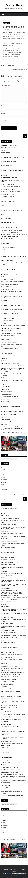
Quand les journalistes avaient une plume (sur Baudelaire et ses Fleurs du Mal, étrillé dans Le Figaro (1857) (13, 370)
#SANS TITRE (4, 175)
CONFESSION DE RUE (6, 330)
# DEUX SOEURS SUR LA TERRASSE (9, 313)
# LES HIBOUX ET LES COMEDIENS (9, 284)
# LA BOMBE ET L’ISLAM (7, 254)
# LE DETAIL (4, 150)
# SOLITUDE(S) (4, 168)
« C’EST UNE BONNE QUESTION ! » (9, 342)
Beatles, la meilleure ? (6, 361)
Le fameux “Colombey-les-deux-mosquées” (12, 432)
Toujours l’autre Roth (6, 391)
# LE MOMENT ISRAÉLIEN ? (7, 267)
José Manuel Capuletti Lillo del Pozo (10, 363)
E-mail (3, 113)
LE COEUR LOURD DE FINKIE (8, 321)
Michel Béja (14, 5)
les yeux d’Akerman (7, 65)
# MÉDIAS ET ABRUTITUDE (7, 289)
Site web (3, 120)
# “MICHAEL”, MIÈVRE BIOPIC (8, 147)
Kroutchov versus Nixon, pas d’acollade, (11, 333)
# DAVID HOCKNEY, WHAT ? (8, 238)
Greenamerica (4, 358)
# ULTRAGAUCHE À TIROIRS (8, 279)
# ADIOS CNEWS (5, 243)
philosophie (4, 477)
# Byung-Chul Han (5, 152)
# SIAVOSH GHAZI (5, 225)
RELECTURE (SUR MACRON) (8, 196)
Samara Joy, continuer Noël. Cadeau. (10, 409)
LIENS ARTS (4, 323)
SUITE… (3, 214)
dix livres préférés (5, 419)
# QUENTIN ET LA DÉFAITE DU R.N (9, 303)
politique (3, 482)
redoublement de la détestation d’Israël (11, 365)
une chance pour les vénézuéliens (9, 396)
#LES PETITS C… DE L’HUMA (8, 201)
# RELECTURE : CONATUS (7, 194)
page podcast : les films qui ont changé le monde (13, 417)
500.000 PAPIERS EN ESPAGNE (8, 316)
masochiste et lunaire (6, 394)
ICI (17, 494)
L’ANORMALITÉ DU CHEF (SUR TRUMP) (10, 186)
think (2, 487)
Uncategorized (6, 23)
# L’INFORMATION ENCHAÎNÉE (8, 161)
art (2, 467)
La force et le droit (5, 399)
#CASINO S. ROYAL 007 (7, 294)
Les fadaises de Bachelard (7, 353)
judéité (3, 470)
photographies (5, 479)
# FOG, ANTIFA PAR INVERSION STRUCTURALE (12, 281)
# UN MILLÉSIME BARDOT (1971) (9, 145)
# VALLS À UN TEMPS (6, 286)
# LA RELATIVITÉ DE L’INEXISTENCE (9, 274)
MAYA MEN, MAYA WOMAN (8, 335)
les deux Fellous (5, 389)
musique (3, 474)
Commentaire (5, 85)
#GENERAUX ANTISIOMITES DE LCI (9, 199)
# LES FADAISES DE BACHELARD (9, 178)
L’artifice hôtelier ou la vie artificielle (10, 404)
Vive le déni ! (4, 424)
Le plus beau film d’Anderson (18, 69)
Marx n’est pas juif (6, 422)
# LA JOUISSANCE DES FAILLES (8, 269)
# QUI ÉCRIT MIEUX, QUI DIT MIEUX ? (10, 155)
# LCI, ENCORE (4, 208)
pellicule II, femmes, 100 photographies (11, 356)
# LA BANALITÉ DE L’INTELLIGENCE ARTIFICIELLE (13, 173)
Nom (2, 106)
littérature (3, 472)
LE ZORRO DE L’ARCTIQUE (7, 318)
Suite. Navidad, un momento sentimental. (11, 406)
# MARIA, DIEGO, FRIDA (7, 260)
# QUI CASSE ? (4, 300)
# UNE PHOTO (4, 241)
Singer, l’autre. (5, 384)
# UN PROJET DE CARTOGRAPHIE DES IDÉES (12, 170)
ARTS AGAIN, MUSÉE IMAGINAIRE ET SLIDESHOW (13, 325)
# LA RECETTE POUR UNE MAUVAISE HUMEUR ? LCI (14, 272)
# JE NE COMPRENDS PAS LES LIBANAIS (11, 191)
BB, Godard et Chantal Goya (8, 378)
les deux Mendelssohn (7, 386)
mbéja (12, 29)
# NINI (2, 277)
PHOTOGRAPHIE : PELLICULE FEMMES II (11, 328)
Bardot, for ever (5, 401)
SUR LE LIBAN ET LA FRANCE (8, 189)
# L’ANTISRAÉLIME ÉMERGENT (8, 184)
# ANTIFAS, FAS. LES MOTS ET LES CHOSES (11, 291)
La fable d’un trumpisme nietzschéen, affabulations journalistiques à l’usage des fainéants (11, 428)
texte (2, 484)
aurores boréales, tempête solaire (9, 348)
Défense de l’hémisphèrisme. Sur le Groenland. (13, 351)
